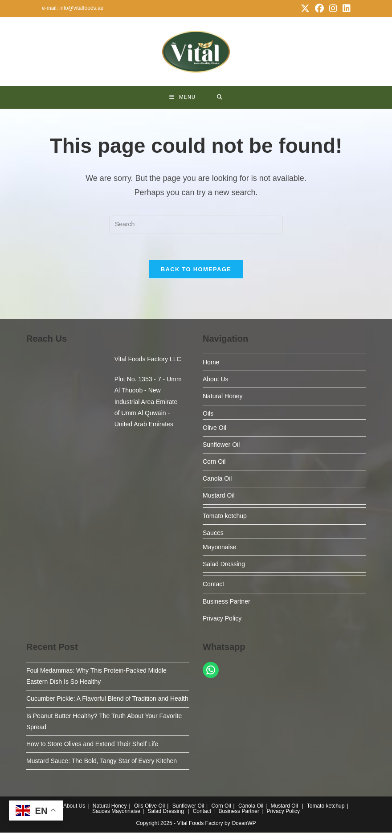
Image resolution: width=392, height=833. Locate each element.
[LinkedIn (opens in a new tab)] (345, 8)
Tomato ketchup (225, 515)
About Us (216, 379)
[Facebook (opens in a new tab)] (319, 8)
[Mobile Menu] (182, 97)
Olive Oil (214, 428)
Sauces (213, 533)
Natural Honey (223, 396)
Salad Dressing (224, 564)
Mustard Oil (219, 495)
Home (211, 362)
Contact (213, 584)
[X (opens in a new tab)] (305, 8)
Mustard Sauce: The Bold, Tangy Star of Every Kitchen (101, 761)
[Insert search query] (196, 224)
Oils (208, 413)
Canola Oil (217, 478)
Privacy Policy (222, 618)
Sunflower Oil (221, 445)
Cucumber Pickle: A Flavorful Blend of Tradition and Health (107, 698)
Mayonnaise (220, 547)
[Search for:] (220, 97)
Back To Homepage (196, 269)
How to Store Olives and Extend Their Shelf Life (92, 744)
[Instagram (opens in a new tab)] (333, 8)
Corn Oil (214, 462)
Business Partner (226, 601)
